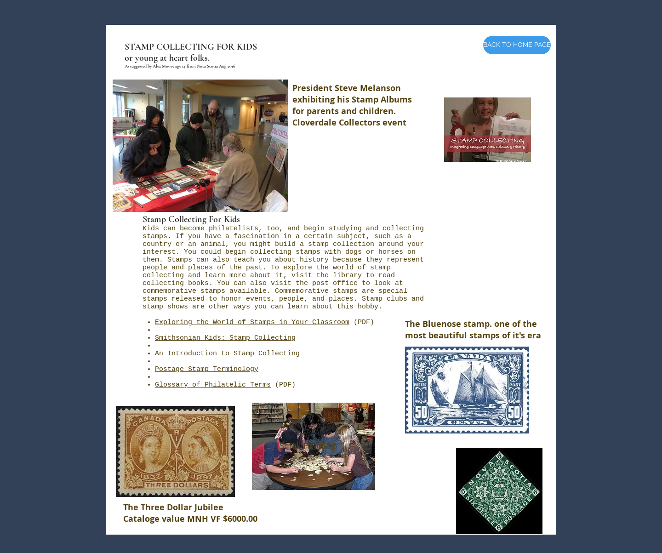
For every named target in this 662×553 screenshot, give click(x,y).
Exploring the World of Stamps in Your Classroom (252, 322)
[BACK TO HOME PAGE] (517, 45)
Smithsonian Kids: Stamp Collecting (225, 338)
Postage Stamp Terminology (206, 369)
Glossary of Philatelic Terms (213, 385)
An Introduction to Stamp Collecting (227, 354)
